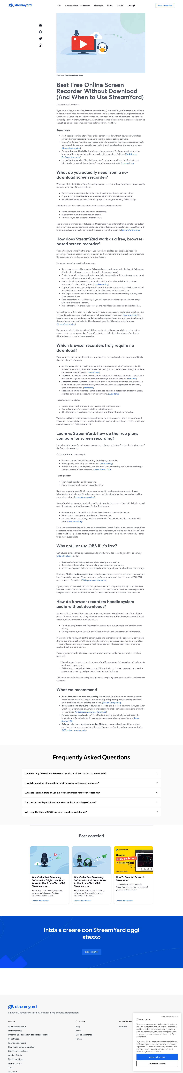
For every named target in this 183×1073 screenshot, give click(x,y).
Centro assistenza (84, 1035)
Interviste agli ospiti (17, 1043)
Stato (10, 1067)
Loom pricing (128, 163)
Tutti (59, 5)
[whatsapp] (40, 45)
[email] (40, 25)
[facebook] (40, 32)
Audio (109, 5)
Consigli (131, 5)
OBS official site (64, 555)
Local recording (101, 284)
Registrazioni (14, 1039)
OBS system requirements (94, 580)
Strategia (98, 5)
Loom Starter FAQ (102, 469)
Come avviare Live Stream (77, 5)
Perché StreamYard (17, 1026)
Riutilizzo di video (15, 1059)
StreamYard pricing (71, 148)
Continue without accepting (170, 1016)
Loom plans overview (84, 497)
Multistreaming (15, 1030)
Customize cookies (157, 1063)
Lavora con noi (22, 1063)
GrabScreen (131, 154)
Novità (79, 1039)
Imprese (123, 1026)
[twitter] (40, 38)
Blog (84, 1026)
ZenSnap (66, 157)
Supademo (114, 393)
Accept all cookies (157, 1057)
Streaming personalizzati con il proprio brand (28, 1035)
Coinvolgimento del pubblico (21, 1047)
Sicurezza (12, 1071)
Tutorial (120, 5)
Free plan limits (130, 314)
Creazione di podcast (18, 1051)
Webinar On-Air (15, 1055)
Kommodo (75, 157)
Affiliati (84, 1030)
